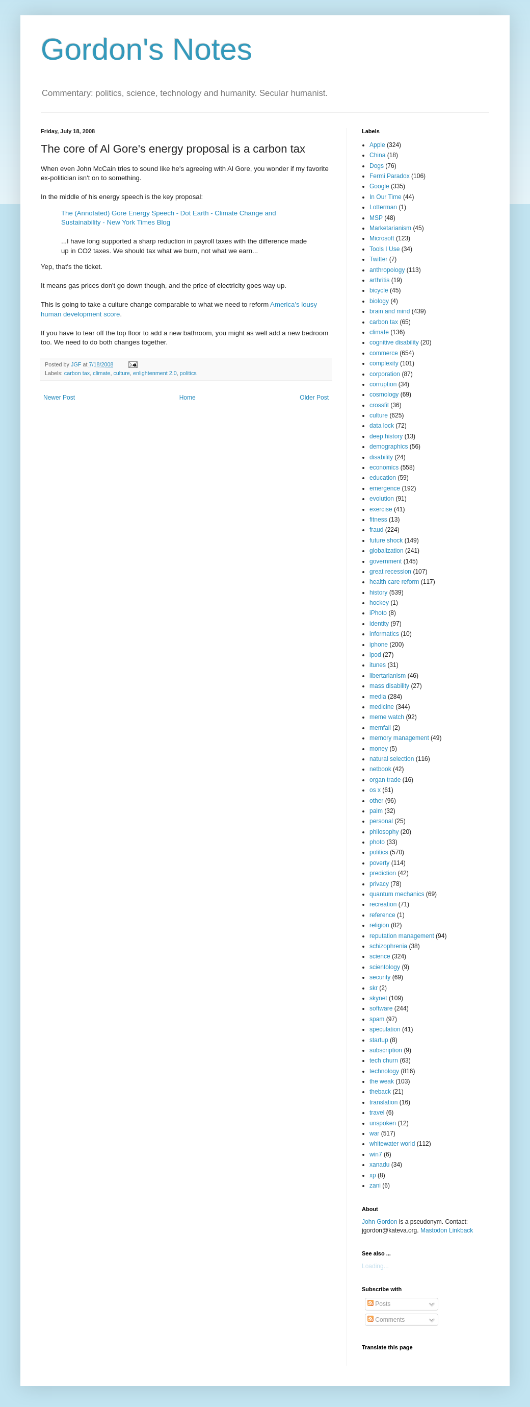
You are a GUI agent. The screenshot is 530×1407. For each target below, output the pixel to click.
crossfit (379, 405)
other (376, 800)
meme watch (386, 717)
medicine (381, 706)
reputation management (401, 936)
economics (384, 467)
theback (380, 1091)
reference (382, 915)
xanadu (379, 1164)
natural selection (391, 758)
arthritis (379, 280)
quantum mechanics (396, 894)
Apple (377, 145)
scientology (384, 967)
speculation (385, 1029)
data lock (381, 425)
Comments (386, 1319)
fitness (378, 519)
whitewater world (392, 1143)
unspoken (382, 1123)
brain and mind (389, 311)
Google (379, 186)
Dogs (376, 165)
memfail (380, 727)
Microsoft (381, 238)
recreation (382, 904)
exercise (380, 509)
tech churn (383, 1060)
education (382, 477)
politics (188, 373)
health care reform (394, 581)
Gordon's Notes (146, 49)
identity (379, 623)
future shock (386, 540)
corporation (384, 374)
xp (372, 1175)
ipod (375, 654)
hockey (379, 602)
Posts (378, 1303)
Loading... (375, 1266)
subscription (385, 1050)
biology (379, 301)
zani (375, 1185)
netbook (380, 769)
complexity (384, 363)
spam (376, 1019)
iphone (378, 644)
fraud (376, 529)
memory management (399, 738)
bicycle (378, 290)
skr (373, 988)
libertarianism (387, 675)
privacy (379, 883)
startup (378, 1040)
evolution (381, 498)
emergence (384, 488)
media (377, 696)
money (378, 748)
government (385, 561)
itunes (377, 665)
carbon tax (77, 373)
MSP (376, 217)
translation (383, 1102)
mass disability (389, 685)
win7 (375, 1154)
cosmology (384, 394)
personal (381, 821)
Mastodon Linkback (446, 1230)
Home (187, 397)
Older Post (314, 397)
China (377, 155)
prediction (382, 873)
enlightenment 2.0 (155, 373)
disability (381, 457)
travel (376, 1112)
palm (376, 810)
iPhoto (378, 612)
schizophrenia (388, 946)
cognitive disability (394, 342)
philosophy (384, 831)
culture (121, 373)
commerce (383, 353)
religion (379, 925)
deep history (386, 436)
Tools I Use (384, 249)
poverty (379, 863)
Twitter (378, 259)
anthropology (387, 270)
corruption (382, 384)
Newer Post (59, 397)
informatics (384, 633)
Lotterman (383, 207)
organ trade (385, 779)
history (378, 592)
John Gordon (379, 1221)
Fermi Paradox (389, 176)
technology (384, 1071)
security (379, 977)
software (380, 1008)
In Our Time (385, 197)
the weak (381, 1081)
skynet (378, 998)
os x (375, 790)
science (379, 956)
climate (101, 373)
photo (377, 842)
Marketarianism (390, 228)
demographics (388, 446)
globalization (386, 550)
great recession (390, 571)
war (374, 1133)
